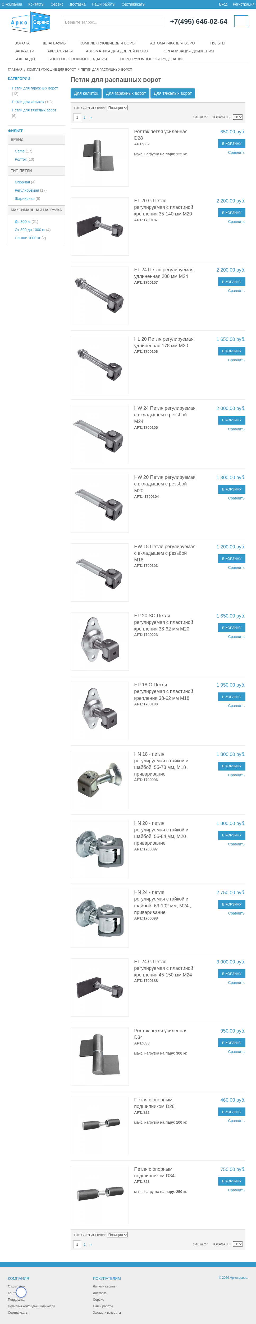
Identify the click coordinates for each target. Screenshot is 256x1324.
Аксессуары (60, 51)
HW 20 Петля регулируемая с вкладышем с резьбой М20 (164, 484)
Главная (15, 69)
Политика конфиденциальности (31, 1306)
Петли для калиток (32, 102)
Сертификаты (133, 4)
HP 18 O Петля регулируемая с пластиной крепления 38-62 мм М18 (163, 691)
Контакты (36, 4)
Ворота (22, 43)
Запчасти (24, 51)
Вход (223, 4)
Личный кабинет (105, 1286)
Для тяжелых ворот (173, 93)
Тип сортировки (89, 108)
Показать (221, 117)
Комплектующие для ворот (108, 43)
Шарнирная (27, 198)
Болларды (25, 59)
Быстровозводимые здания (77, 59)
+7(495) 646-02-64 (198, 21)
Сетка (237, 108)
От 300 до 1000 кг (33, 230)
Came (23, 151)
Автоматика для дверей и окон (118, 51)
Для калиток (86, 93)
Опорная (25, 182)
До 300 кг (26, 221)
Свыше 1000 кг (30, 238)
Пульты (217, 43)
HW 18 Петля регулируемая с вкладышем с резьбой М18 (164, 553)
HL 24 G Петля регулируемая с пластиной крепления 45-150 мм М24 (163, 968)
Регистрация (243, 4)
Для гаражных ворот (126, 93)
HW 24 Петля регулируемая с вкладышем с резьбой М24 (164, 415)
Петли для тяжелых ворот (34, 113)
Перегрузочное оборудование (152, 59)
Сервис (57, 4)
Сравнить (236, 152)
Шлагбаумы (55, 43)
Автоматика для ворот (173, 43)
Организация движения (189, 51)
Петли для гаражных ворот (35, 91)
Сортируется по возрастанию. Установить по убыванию (132, 108)
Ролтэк (24, 159)
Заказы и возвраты (107, 1312)
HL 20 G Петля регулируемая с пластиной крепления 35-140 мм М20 (163, 207)
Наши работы (103, 4)
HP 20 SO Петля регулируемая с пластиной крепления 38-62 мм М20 (163, 622)
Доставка (77, 4)
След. (91, 117)
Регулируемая (31, 190)
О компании (12, 4)
